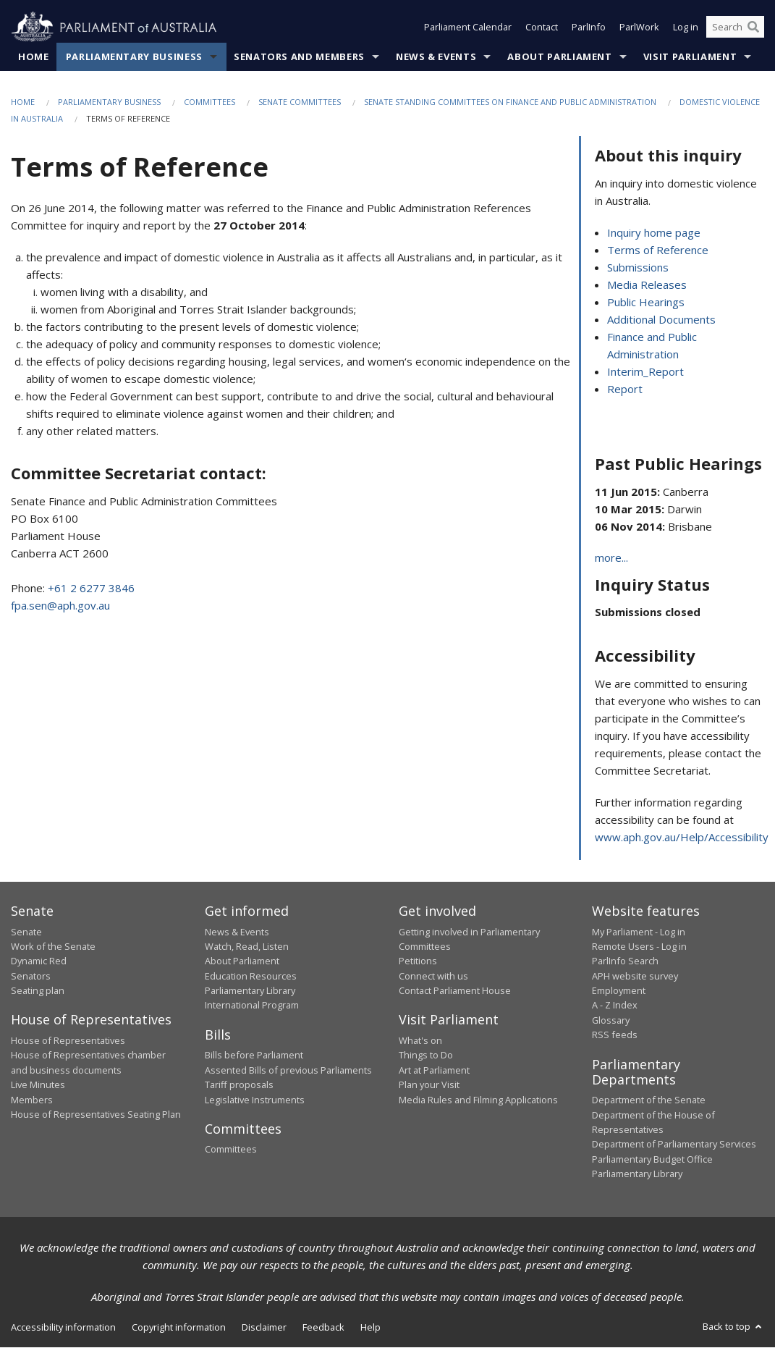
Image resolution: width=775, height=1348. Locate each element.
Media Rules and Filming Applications (478, 1099)
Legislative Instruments (255, 1099)
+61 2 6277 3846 (91, 588)
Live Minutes (38, 1085)
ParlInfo (589, 27)
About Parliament (559, 57)
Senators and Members (299, 57)
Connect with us (433, 975)
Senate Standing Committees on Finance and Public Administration (510, 102)
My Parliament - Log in (638, 931)
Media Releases (647, 285)
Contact (541, 27)
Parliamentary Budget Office (652, 1159)
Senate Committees (299, 102)
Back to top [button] (733, 1327)
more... (611, 558)
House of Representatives (68, 1041)
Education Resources (251, 975)
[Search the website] (735, 27)
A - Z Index (615, 1005)
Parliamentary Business (134, 57)
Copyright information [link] (179, 1327)
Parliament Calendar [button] (468, 27)
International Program (252, 1005)
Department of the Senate (649, 1100)
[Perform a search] (753, 27)
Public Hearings (646, 302)
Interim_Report (645, 372)
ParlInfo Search (625, 961)
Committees (209, 102)
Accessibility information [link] (63, 1327)
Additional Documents (661, 320)
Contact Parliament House (455, 991)
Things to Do (426, 1055)
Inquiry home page (653, 233)
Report (625, 389)
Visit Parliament (690, 57)
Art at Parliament (434, 1070)
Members (32, 1099)
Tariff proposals (239, 1085)
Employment (618, 991)
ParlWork (639, 27)
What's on (420, 1041)
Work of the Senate (53, 946)
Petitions (418, 961)
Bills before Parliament (254, 1055)
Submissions (638, 268)
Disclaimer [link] (264, 1327)
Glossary (611, 1020)
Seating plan (37, 991)
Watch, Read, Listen (247, 946)
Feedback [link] (323, 1327)
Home (33, 57)
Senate (26, 931)
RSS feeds (615, 1035)
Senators (31, 975)
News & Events (436, 57)
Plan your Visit (429, 1085)
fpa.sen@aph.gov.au (60, 605)
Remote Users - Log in (639, 946)
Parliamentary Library (250, 991)
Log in (685, 27)
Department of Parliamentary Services (674, 1144)
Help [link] (370, 1327)
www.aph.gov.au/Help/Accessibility (681, 837)
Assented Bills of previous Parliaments (288, 1070)
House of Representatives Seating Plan (96, 1114)
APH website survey (635, 975)
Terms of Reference (657, 250)
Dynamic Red (39, 961)
